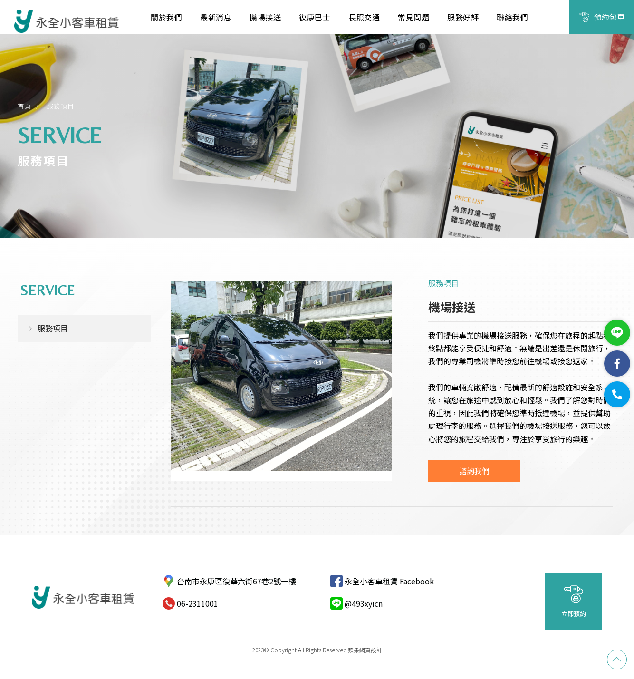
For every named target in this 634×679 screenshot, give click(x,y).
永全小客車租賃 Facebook (389, 581)
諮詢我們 (474, 470)
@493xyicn (364, 603)
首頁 (24, 105)
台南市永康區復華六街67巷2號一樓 (236, 581)
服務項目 (61, 105)
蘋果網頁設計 (365, 650)
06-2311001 (197, 603)
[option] (281, 381)
